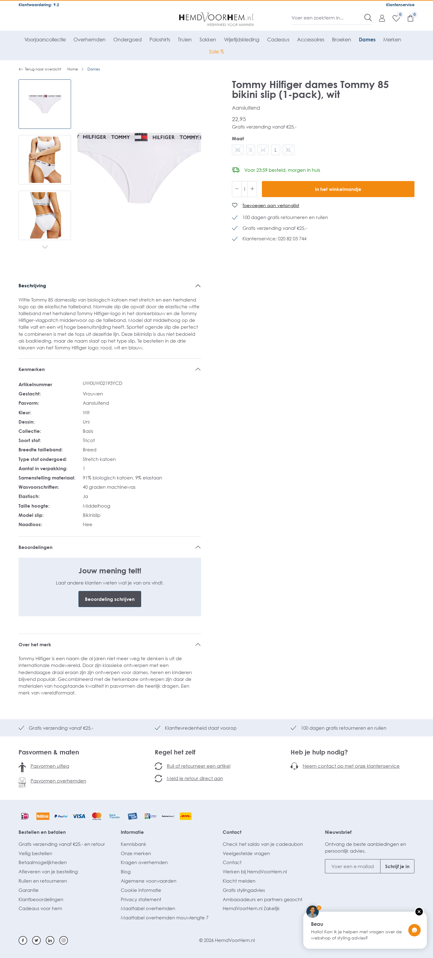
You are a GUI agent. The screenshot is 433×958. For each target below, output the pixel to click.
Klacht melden (239, 881)
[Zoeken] (368, 17)
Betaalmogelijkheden (43, 862)
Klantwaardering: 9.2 (39, 4)
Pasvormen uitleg (50, 766)
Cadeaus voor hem (40, 908)
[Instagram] (63, 940)
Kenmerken (32, 369)
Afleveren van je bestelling (48, 871)
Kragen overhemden (144, 862)
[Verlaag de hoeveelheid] (237, 189)
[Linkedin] (50, 940)
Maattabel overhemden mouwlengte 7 (164, 917)
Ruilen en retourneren (43, 881)
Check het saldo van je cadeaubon (263, 844)
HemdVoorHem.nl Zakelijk (251, 908)
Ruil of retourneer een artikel (198, 766)
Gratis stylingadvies (244, 890)
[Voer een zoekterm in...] (328, 17)
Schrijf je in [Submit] (397, 866)
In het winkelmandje (338, 189)
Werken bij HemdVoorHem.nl (255, 871)
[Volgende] (45, 247)
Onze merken (136, 853)
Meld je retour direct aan (195, 778)
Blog (126, 871)
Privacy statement (141, 899)
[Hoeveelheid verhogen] (252, 189)
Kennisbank (133, 844)
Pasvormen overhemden (58, 780)
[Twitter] (36, 940)
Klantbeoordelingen (41, 899)
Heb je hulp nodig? (319, 752)
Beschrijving (32, 285)
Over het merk (35, 644)
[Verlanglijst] (393, 18)
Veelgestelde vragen (246, 853)
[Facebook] (23, 940)
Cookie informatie (141, 890)
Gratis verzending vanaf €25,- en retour (62, 844)
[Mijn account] (379, 18)
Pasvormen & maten (49, 752)
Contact (232, 832)
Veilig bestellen (35, 853)
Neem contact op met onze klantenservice (351, 766)
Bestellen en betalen (42, 832)
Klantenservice (400, 4)
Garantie (29, 890)
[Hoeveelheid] (245, 189)
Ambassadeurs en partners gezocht (262, 899)
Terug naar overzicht (40, 69)
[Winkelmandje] (407, 18)
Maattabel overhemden (148, 908)
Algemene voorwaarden (148, 881)
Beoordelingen (36, 547)
